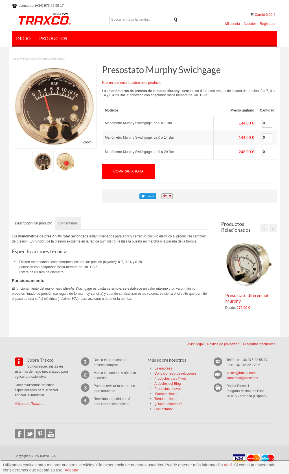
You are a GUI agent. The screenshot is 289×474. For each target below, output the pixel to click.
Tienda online (164, 399)
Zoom (87, 142)
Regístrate (267, 24)
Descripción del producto (33, 223)
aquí (228, 465)
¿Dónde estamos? (168, 404)
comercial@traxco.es (242, 378)
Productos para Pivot (170, 379)
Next (273, 228)
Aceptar (72, 470)
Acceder (250, 24)
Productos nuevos (167, 389)
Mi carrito (252, 14)
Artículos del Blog (167, 384)
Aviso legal (195, 344)
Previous (264, 228)
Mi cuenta (232, 24)
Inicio (15, 58)
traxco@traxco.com (241, 373)
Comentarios (68, 223)
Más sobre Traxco (28, 404)
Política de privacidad (223, 344)
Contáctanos (163, 409)
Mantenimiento (165, 394)
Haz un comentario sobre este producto (131, 83)
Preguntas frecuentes (259, 344)
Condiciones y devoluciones (175, 373)
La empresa (163, 368)
